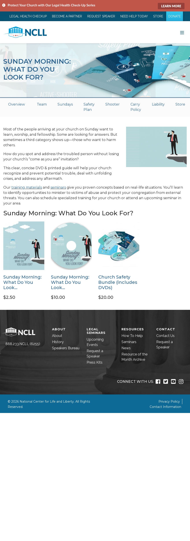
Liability (158, 104)
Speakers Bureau (65, 348)
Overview (16, 104)
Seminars (128, 342)
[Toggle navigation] (182, 32)
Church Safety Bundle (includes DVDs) (117, 282)
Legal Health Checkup (28, 16)
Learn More (171, 6)
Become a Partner (67, 16)
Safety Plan (89, 107)
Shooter (112, 104)
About (57, 336)
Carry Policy (135, 107)
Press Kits (94, 362)
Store (158, 16)
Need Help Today (134, 16)
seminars (58, 187)
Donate (174, 16)
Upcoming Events (95, 342)
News (126, 348)
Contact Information (165, 407)
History (58, 342)
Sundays (65, 104)
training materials (26, 187)
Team (42, 104)
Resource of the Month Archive (134, 357)
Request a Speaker (95, 353)
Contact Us (165, 336)
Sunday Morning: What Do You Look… (22, 282)
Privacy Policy (169, 401)
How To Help (132, 336)
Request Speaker (101, 16)
